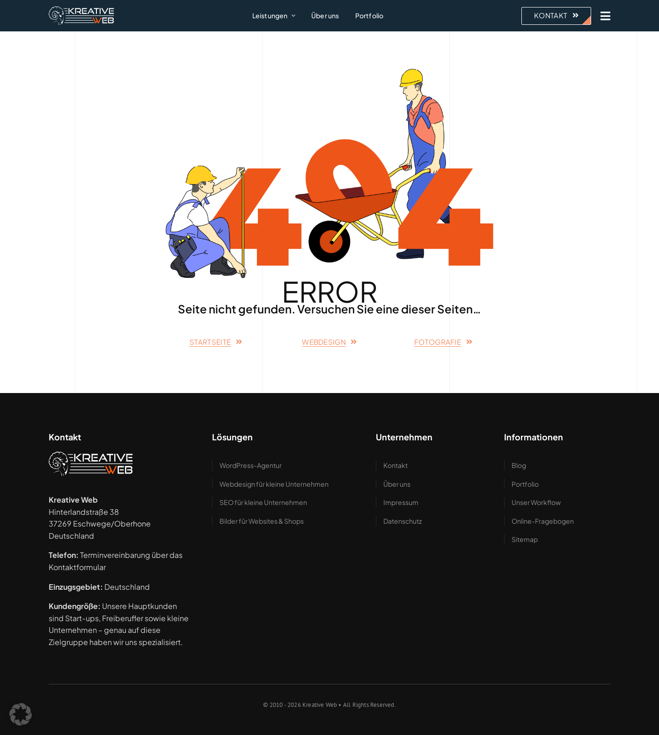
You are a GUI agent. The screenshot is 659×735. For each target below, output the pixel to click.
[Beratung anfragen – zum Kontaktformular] (556, 16)
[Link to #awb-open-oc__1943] (605, 16)
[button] (20, 714)
